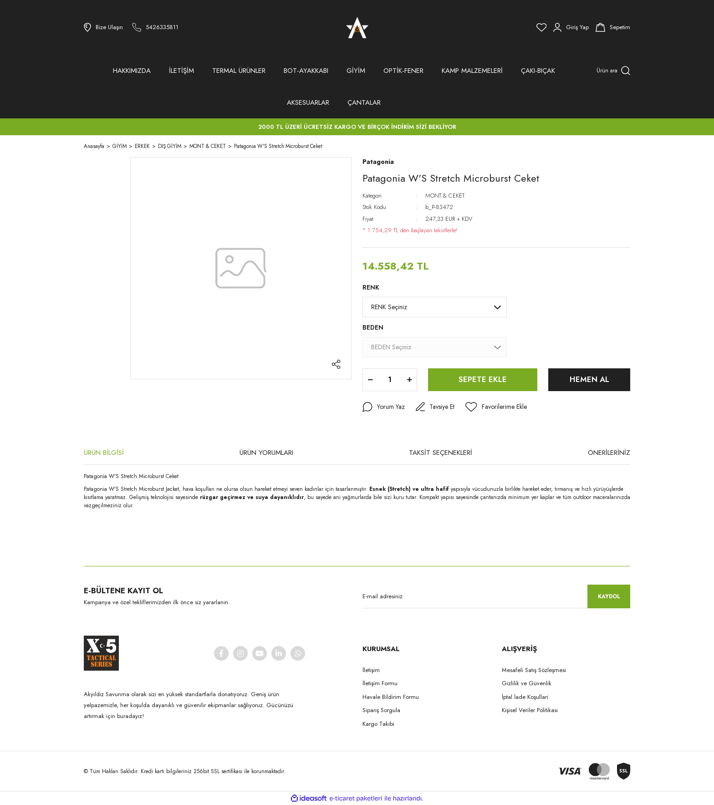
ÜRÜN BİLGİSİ (104, 453)
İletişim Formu (380, 683)
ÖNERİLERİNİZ (609, 453)
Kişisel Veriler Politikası (530, 710)
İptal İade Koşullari (525, 697)
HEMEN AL (589, 379)
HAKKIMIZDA (132, 71)
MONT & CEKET (444, 195)
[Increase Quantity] (409, 380)
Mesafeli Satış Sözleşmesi (534, 670)
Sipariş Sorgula (381, 710)
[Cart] (613, 27)
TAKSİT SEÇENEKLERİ (440, 453)
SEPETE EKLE (483, 379)
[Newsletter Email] (496, 596)
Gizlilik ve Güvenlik (526, 683)
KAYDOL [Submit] (609, 596)
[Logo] (357, 27)
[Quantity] (389, 380)
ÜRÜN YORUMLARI (266, 453)
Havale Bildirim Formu (390, 697)
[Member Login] (571, 27)
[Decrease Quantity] (370, 380)
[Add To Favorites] (496, 407)
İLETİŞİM (181, 71)
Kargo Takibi (378, 723)
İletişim (371, 670)
